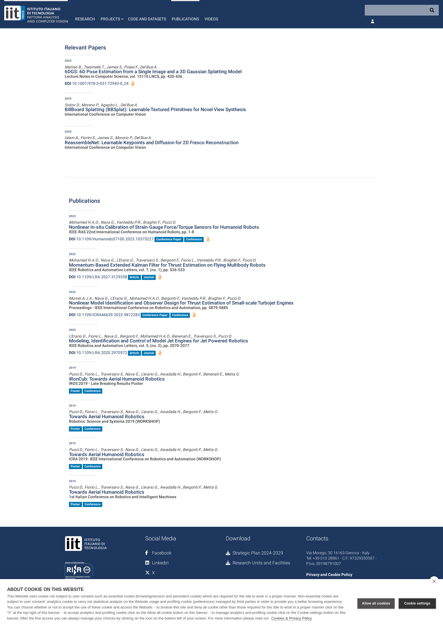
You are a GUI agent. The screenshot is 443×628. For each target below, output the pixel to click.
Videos (211, 19)
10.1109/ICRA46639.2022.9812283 (104, 314)
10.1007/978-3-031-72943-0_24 (97, 83)
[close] (434, 581)
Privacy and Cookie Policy (329, 574)
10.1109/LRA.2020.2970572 (98, 352)
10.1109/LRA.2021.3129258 (98, 277)
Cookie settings (417, 603)
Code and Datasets (147, 19)
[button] (111, 14)
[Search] (402, 10)
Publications (185, 19)
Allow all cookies (376, 603)
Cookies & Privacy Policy (291, 618)
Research (85, 19)
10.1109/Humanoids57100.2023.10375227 (111, 239)
